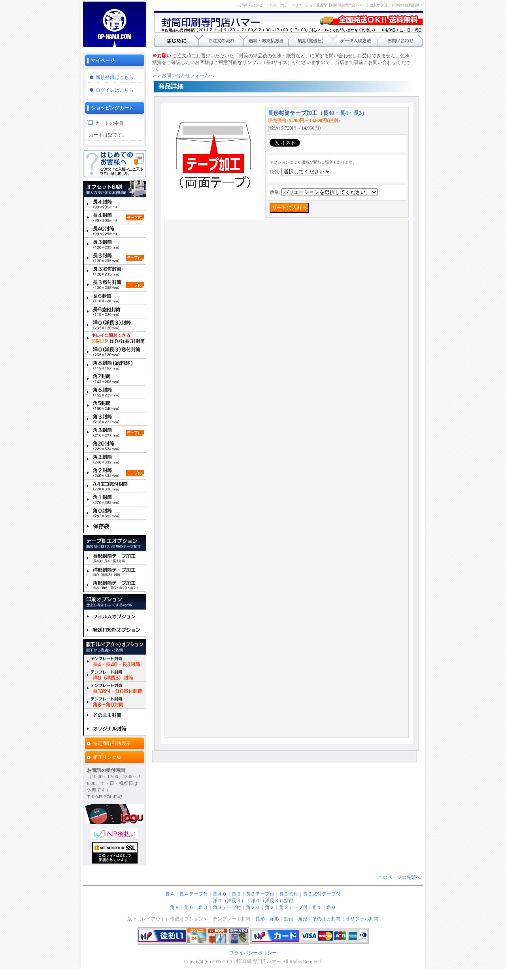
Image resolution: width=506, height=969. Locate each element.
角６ (189, 907)
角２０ (253, 907)
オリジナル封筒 (362, 919)
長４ (170, 894)
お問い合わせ (400, 41)
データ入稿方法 (355, 41)
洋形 (274, 919)
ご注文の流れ (221, 41)
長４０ (220, 894)
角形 (303, 919)
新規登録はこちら (115, 77)
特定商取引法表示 (112, 743)
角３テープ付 (227, 907)
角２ (269, 907)
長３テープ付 (260, 894)
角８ (174, 907)
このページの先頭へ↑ (400, 877)
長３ (236, 894)
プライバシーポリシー (253, 953)
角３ (203, 907)
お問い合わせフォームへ (188, 75)
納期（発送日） (310, 41)
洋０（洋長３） (229, 900)
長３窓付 (288, 894)
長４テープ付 (193, 894)
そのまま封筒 (326, 919)
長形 (260, 919)
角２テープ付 (293, 907)
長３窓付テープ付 (322, 894)
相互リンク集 (107, 757)
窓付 (288, 919)
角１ (317, 907)
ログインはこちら (115, 90)
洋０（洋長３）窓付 (272, 900)
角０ (331, 907)
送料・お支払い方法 (266, 41)
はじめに (176, 41)
